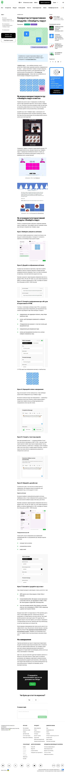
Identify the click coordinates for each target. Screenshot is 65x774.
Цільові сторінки (37, 735)
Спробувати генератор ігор (56, 91)
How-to (29, 7)
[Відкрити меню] (63, 2)
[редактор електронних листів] (2, 2)
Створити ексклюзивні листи (39, 47)
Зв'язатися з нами (27, 2)
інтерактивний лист (31, 59)
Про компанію (26, 728)
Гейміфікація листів (53, 7)
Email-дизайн (22, 7)
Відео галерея (49, 739)
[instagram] (22, 765)
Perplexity (34, 24)
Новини (24, 731)
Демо (55, 2)
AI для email (36, 737)
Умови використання (48, 748)
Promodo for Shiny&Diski (37, 213)
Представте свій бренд (28, 737)
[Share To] (61, 62)
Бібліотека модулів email (39, 739)
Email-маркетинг (37, 7)
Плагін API (33, 746)
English (24, 746)
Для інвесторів (26, 733)
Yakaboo (37, 178)
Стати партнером (26, 735)
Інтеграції (36, 733)
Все (2, 7)
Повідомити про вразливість (37, 752)
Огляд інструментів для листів (52, 735)
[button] (62, 769)
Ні (35, 700)
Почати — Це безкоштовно (8, 35)
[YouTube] (34, 765)
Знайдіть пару (21, 65)
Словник (48, 733)
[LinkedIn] (56, 62)
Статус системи (47, 752)
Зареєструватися (45, 2)
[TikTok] (28, 765)
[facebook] (50, 62)
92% (26, 614)
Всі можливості (37, 731)
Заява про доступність (48, 754)
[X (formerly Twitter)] (53, 62)
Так (29, 700)
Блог (47, 728)
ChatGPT (27, 24)
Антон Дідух (56, 16)
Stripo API (33, 748)
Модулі (14, 7)
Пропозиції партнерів (50, 741)
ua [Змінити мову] (20, 2)
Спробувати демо (8, 40)
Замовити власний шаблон (39, 741)
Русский (24, 758)
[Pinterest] (58, 62)
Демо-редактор (37, 728)
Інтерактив (8, 7)
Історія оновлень (34, 750)
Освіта (47, 731)
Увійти (35, 2)
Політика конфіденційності (49, 746)
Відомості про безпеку (48, 750)
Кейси (44, 7)
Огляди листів (49, 737)
